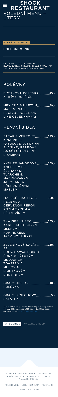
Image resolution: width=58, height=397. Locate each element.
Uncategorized (34, 324)
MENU (24, 385)
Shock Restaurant (30, 5)
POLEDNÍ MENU (12, 385)
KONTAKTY (34, 385)
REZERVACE (47, 385)
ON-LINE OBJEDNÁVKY (29, 389)
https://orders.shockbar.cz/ (29, 311)
